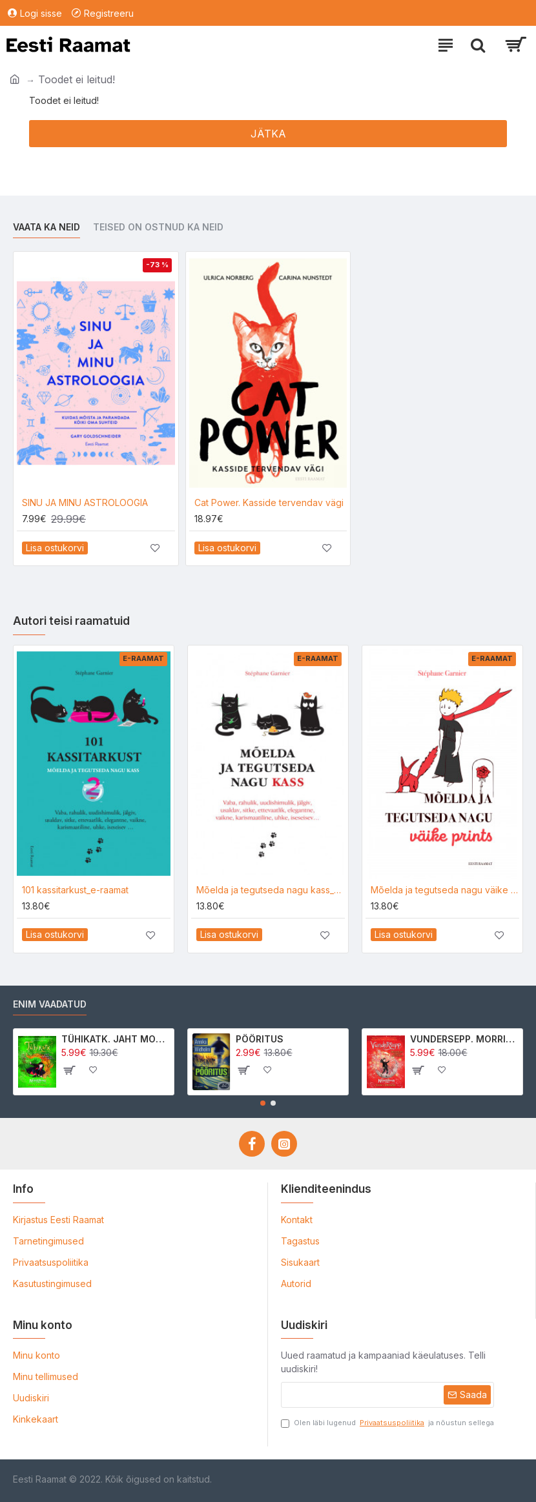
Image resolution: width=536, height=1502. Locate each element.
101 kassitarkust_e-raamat (75, 889)
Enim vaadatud (50, 1004)
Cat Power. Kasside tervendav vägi (269, 502)
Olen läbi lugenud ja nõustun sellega (387, 1422)
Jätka (268, 133)
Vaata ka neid (46, 226)
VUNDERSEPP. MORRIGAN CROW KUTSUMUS (464, 1038)
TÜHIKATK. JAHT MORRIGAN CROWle (115, 1038)
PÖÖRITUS (259, 1038)
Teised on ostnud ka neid (158, 226)
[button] (262, 1103)
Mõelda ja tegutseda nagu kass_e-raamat (270, 889)
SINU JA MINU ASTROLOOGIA (85, 502)
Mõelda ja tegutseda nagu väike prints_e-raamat (445, 889)
